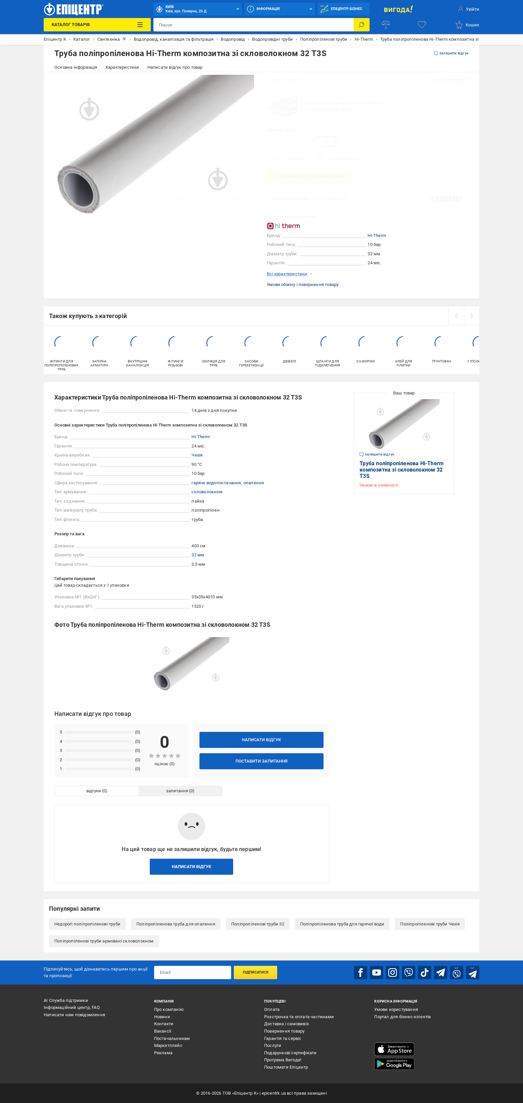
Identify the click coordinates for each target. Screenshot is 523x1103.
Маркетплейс (168, 1045)
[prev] (456, 315)
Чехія (196, 455)
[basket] (466, 24)
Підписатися (256, 972)
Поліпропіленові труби (328, 109)
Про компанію (169, 1009)
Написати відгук (261, 739)
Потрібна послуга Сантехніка (309, 176)
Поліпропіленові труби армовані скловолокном (104, 940)
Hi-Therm (377, 235)
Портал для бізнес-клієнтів (402, 1016)
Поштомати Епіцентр (286, 1067)
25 (301, 141)
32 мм (197, 554)
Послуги (272, 1045)
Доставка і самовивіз (286, 1023)
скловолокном (206, 491)
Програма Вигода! (282, 1059)
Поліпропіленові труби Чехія (429, 923)
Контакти (164, 1023)
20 (277, 141)
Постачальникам (172, 1038)
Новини (162, 1016)
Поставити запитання (261, 761)
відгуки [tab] (93, 790)
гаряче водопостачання (216, 482)
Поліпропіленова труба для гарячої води (342, 923)
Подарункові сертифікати (290, 1052)
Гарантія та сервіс (283, 1038)
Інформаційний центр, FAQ (72, 1007)
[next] (471, 315)
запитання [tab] (177, 790)
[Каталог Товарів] (97, 24)
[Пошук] (362, 24)
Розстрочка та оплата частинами (299, 1016)
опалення (253, 482)
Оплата (272, 1009)
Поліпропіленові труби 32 (257, 923)
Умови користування (396, 1009)
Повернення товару (284, 1031)
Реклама (163, 1052)
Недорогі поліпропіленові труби (87, 923)
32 (325, 141)
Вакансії (162, 1031)
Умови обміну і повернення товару (303, 284)
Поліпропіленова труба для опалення (175, 923)
